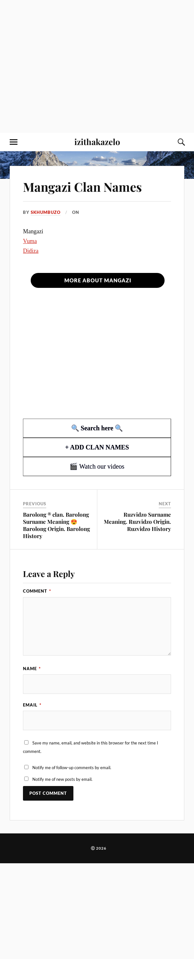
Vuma (30, 241)
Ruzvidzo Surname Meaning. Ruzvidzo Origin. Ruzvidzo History (137, 521)
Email (32, 704)
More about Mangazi (97, 280)
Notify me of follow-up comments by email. (71, 767)
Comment (37, 591)
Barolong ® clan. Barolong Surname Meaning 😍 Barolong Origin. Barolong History (56, 525)
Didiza (30, 251)
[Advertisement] (66, 66)
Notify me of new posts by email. (62, 779)
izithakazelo (97, 141)
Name (32, 668)
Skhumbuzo (45, 212)
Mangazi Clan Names (82, 186)
